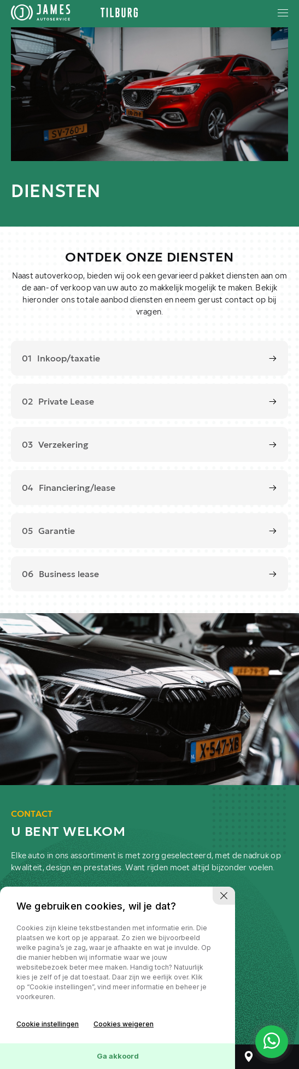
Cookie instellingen (47, 1024)
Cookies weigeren (123, 1024)
